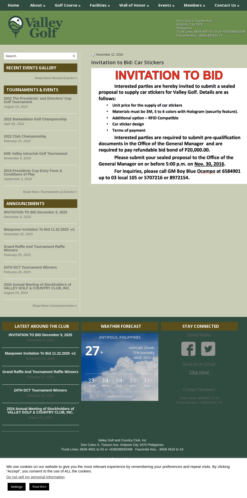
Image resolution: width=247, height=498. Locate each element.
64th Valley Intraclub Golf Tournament (35, 153)
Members (196, 4)
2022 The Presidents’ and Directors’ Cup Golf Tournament (37, 100)
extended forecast (119, 396)
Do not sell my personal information (35, 477)
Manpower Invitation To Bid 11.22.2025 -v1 (39, 229)
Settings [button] (17, 487)
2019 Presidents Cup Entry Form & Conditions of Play (33, 172)
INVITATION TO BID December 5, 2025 (35, 212)
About (39, 4)
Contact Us (229, 4)
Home (13, 5)
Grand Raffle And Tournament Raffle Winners (34, 248)
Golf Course (69, 4)
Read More (39, 486)
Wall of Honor (135, 4)
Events (168, 4)
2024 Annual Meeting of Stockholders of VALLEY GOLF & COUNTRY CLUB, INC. (37, 286)
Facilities (101, 4)
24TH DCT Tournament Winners (30, 267)
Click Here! (199, 372)
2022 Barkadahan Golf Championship (35, 119)
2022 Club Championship (25, 136)
